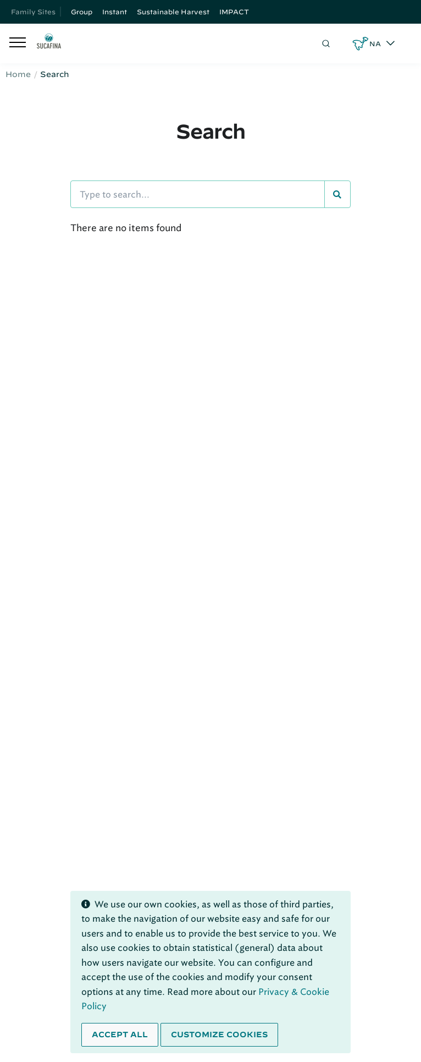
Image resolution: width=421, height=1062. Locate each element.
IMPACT (234, 11)
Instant (114, 11)
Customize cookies (219, 1034)
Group (81, 11)
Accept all (120, 1034)
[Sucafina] (49, 43)
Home (18, 74)
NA (375, 43)
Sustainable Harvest (173, 11)
